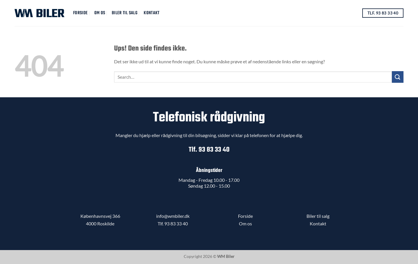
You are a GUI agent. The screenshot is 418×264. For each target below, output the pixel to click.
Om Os (99, 13)
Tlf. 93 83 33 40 (209, 149)
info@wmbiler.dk (173, 216)
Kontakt (151, 13)
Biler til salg (124, 13)
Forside (80, 13)
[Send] (397, 76)
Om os (245, 223)
